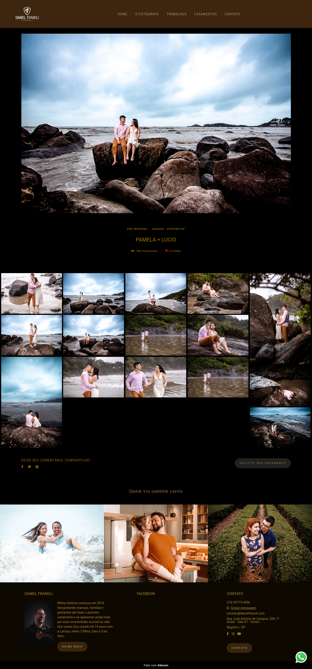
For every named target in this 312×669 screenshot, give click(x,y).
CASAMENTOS (205, 14)
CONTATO (232, 14)
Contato (239, 647)
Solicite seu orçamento (262, 463)
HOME (123, 14)
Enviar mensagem (243, 608)
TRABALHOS (177, 14)
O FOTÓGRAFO (147, 14)
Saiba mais (72, 646)
